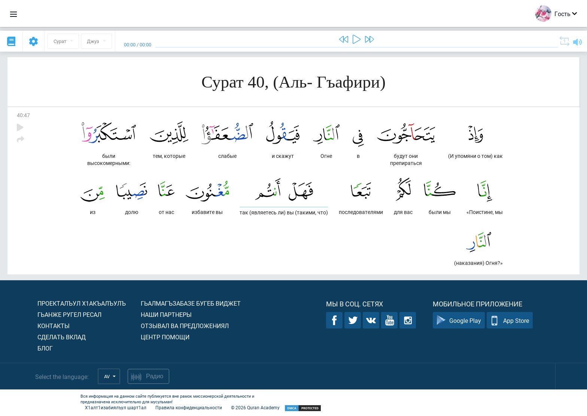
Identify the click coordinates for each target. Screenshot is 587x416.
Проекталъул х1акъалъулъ (81, 303)
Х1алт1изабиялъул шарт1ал (115, 407)
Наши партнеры (166, 314)
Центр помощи (165, 337)
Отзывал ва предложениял (185, 326)
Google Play (459, 320)
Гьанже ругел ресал (69, 314)
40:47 (23, 115)
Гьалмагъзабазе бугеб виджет (191, 303)
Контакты (53, 326)
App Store (509, 320)
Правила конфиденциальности (188, 407)
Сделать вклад (61, 337)
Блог (45, 348)
